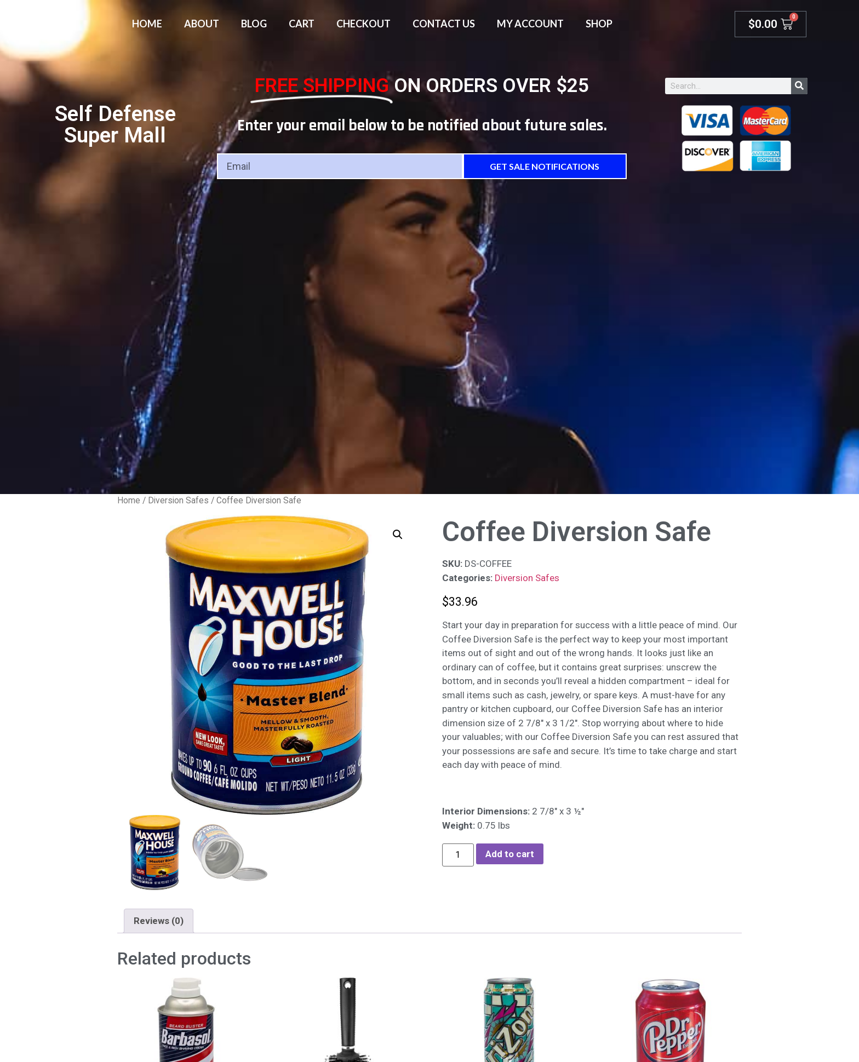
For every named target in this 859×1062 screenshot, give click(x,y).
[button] (398, 534)
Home (147, 24)
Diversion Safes (178, 500)
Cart (301, 24)
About (201, 24)
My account (530, 24)
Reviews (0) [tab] (159, 920)
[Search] (799, 86)
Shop (599, 24)
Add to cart (509, 853)
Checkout (363, 24)
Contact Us (444, 24)
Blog (254, 24)
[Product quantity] (458, 854)
